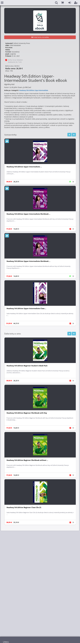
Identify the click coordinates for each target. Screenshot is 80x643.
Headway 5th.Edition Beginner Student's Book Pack (27, 366)
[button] (62, 3)
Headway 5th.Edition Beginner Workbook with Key (27, 413)
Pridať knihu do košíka (40, 37)
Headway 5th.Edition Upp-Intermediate (33, 90)
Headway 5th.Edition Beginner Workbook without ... (27, 460)
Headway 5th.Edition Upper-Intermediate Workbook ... (28, 214)
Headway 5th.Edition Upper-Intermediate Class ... (26, 308)
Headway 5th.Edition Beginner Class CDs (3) (24, 507)
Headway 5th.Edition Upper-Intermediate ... (24, 167)
